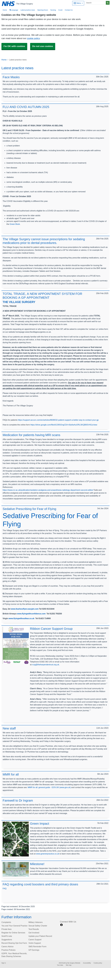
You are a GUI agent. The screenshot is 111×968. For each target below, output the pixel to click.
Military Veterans (35, 922)
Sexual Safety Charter (37, 926)
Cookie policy (98, 963)
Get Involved (33, 933)
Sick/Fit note (6, 936)
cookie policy (33, 38)
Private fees (6, 929)
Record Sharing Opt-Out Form (14, 943)
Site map (68, 965)
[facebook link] (61, 924)
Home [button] (5, 10)
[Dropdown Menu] (78, 3)
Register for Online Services (13, 933)
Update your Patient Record (40, 936)
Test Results (33, 929)
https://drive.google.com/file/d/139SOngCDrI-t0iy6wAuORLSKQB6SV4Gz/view (63, 425)
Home (4, 60)
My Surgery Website (73, 963)
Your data (60, 965)
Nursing (53, 10)
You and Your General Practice (14, 926)
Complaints (6, 922)
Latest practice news (28, 10)
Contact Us (69, 10)
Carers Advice (7, 946)
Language (13, 10)
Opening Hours (42, 10)
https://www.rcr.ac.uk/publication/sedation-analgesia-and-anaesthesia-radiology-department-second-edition (48, 490)
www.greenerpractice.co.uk (47, 854)
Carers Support (34, 939)
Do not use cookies (42, 46)
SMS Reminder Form (37, 946)
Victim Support (34, 943)
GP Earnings (33, 950)
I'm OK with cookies (14, 46)
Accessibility (87, 963)
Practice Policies (8, 950)
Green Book (15, 224)
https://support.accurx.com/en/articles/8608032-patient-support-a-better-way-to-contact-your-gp (58, 420)
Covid (60, 10)
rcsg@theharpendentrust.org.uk (45, 665)
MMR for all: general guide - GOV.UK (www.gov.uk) (49, 787)
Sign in (3, 963)
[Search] (95, 3)
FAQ (4, 888)
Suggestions (6, 939)
